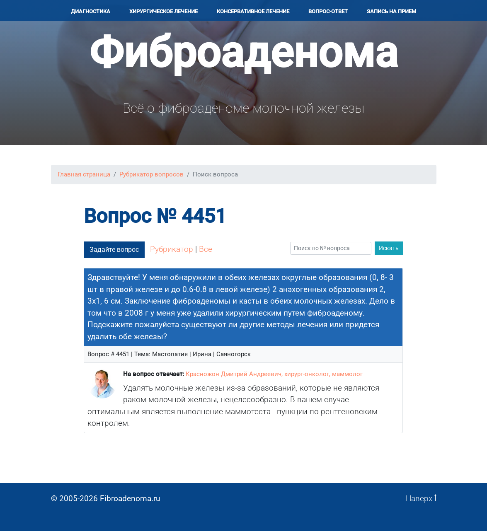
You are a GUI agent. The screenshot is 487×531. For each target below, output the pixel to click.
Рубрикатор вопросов (151, 174)
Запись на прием (391, 11)
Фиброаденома (243, 52)
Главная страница (84, 174)
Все (205, 249)
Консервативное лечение (253, 11)
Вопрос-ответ (328, 11)
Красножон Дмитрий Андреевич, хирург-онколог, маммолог (274, 374)
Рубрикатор (171, 249)
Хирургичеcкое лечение (163, 11)
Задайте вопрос (114, 249)
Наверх (421, 498)
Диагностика (90, 11)
